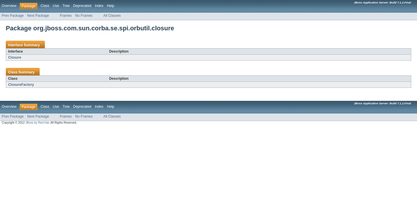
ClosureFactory (21, 85)
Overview (9, 6)
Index (99, 6)
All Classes (112, 16)
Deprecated (82, 6)
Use (56, 6)
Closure (14, 57)
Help (110, 6)
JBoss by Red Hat (37, 122)
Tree (66, 6)
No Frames (84, 16)
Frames (66, 16)
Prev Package (13, 16)
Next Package (38, 16)
